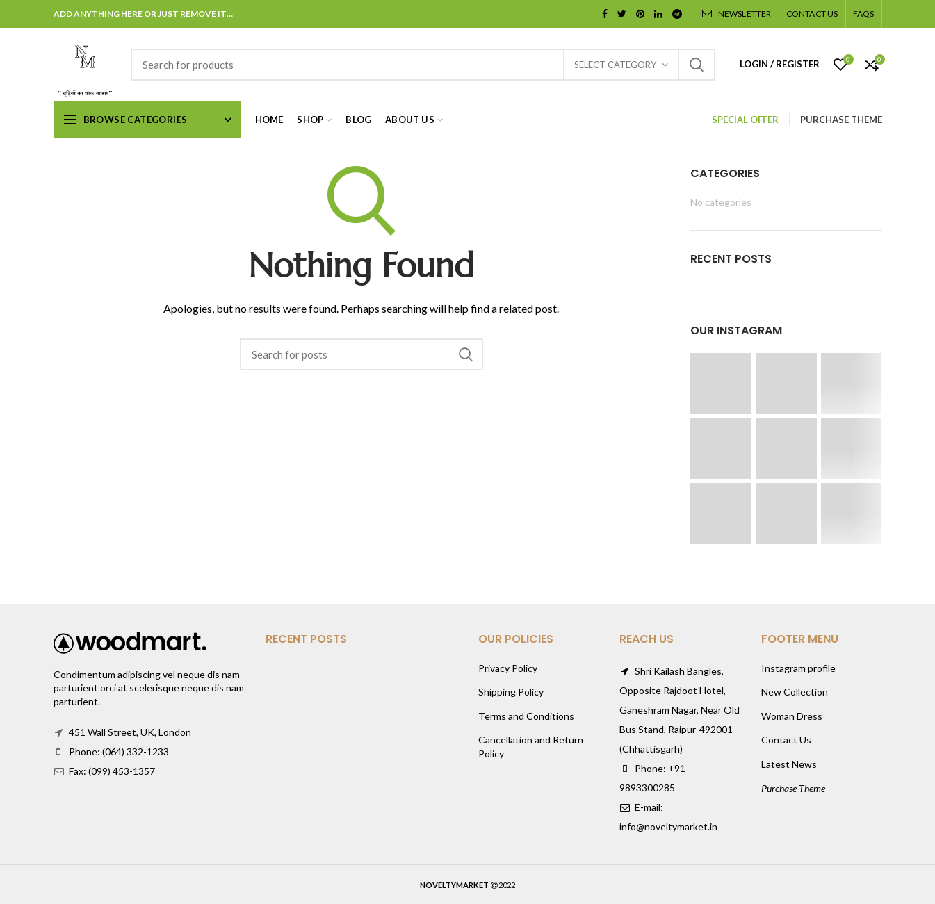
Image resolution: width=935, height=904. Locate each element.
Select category (615, 64)
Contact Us (786, 740)
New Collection (794, 692)
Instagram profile (798, 668)
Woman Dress (791, 716)
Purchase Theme (793, 788)
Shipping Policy (511, 692)
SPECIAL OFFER (745, 119)
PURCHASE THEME (841, 119)
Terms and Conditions (526, 716)
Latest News (789, 764)
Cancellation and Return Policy (530, 746)
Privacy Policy (507, 668)
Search (696, 65)
